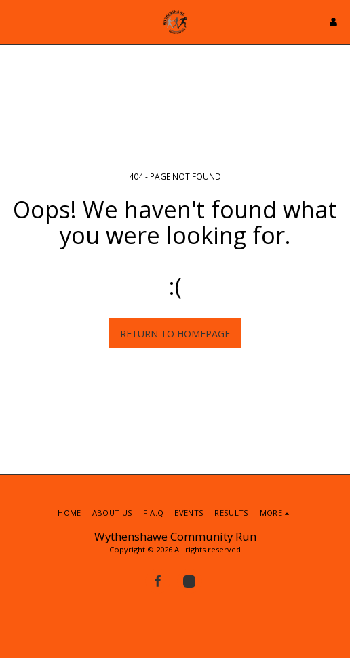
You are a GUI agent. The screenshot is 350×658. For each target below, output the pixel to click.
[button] (14, 21)
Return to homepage (175, 333)
